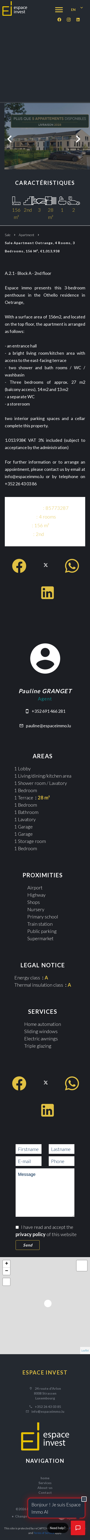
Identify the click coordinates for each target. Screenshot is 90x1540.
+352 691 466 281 (48, 711)
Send (27, 1245)
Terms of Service (44, 1532)
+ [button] (6, 1264)
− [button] (6, 1271)
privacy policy (31, 1234)
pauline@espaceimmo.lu (48, 725)
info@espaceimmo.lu (47, 1411)
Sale (8, 235)
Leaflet (85, 1350)
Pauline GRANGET (45, 690)
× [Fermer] (84, 1499)
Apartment (26, 235)
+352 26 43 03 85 (48, 1407)
